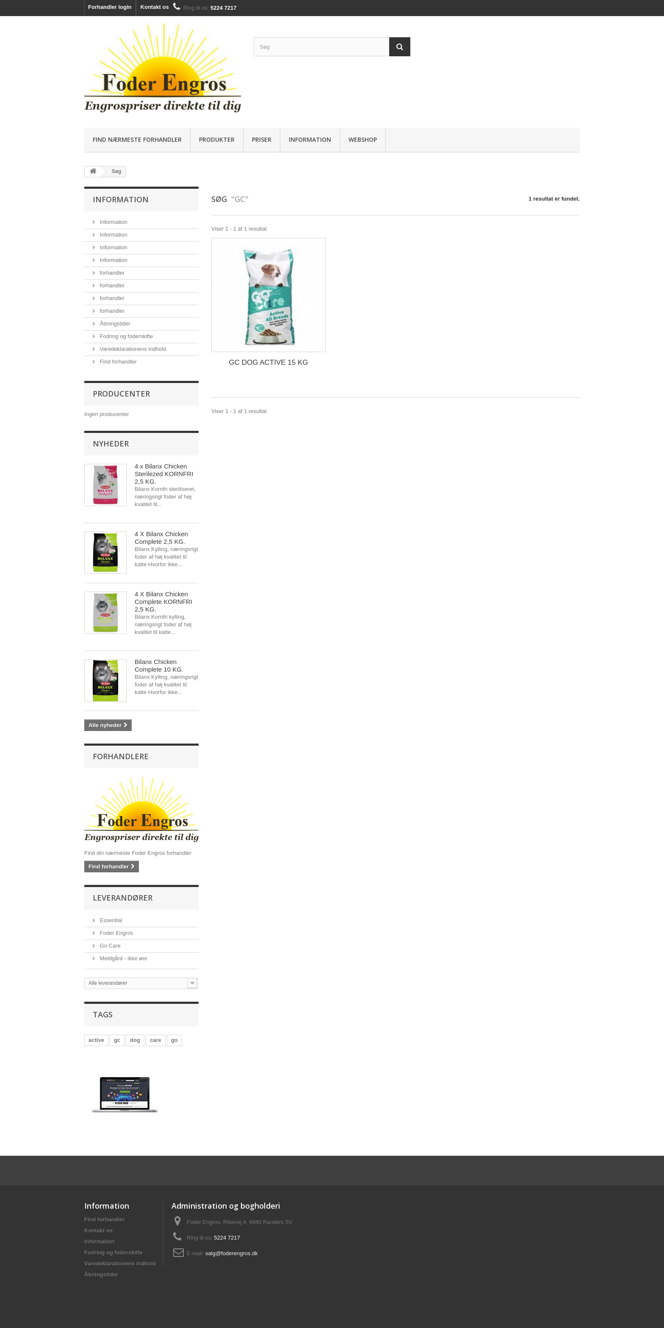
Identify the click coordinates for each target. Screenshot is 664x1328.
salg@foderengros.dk (231, 1253)
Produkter (217, 139)
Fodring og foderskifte (125, 336)
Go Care (109, 945)
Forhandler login (110, 7)
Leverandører (122, 898)
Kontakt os (155, 7)
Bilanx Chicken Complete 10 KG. (159, 665)
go (174, 1040)
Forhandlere (121, 756)
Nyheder (111, 443)
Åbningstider (114, 323)
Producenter (121, 393)
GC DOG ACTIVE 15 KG (268, 362)
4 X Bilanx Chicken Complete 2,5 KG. (161, 537)
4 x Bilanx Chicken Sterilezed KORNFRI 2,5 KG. (164, 474)
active (96, 1040)
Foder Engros (115, 933)
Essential (110, 920)
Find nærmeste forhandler (137, 139)
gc (117, 1040)
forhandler (111, 273)
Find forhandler (117, 361)
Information (310, 139)
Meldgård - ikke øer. (123, 958)
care (155, 1040)
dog (135, 1040)
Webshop (363, 139)
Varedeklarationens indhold (132, 349)
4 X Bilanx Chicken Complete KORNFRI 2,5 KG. (163, 601)
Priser (261, 139)
